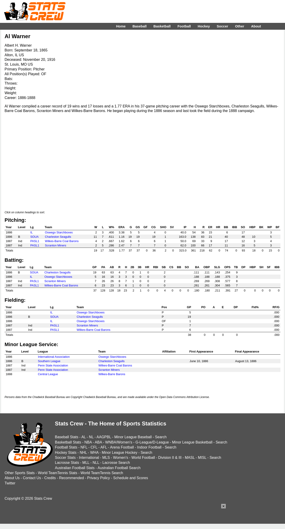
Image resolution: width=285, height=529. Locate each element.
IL (31, 232)
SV (172, 227)
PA (103, 267)
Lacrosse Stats (67, 463)
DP (243, 267)
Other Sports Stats (20, 473)
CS (171, 267)
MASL (190, 458)
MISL (202, 458)
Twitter (10, 483)
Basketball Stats (68, 442)
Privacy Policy (98, 478)
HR (218, 227)
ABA (98, 442)
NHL (83, 452)
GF (145, 227)
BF (278, 227)
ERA (121, 227)
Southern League (49, 361)
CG (153, 227)
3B (139, 267)
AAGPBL (104, 437)
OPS (227, 267)
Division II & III (170, 458)
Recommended (71, 478)
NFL (84, 447)
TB (236, 267)
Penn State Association (53, 365)
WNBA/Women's (118, 442)
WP (269, 227)
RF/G (276, 307)
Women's (120, 458)
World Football (143, 458)
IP (185, 227)
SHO (163, 227)
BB (226, 227)
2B (132, 267)
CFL (94, 447)
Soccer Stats (65, 458)
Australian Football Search (119, 468)
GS (138, 227)
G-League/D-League (152, 442)
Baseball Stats (66, 437)
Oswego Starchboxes (59, 232)
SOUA (34, 236)
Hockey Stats (65, 452)
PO (203, 307)
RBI (155, 267)
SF (269, 267)
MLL (85, 463)
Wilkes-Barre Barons (111, 374)
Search (161, 437)
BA (197, 267)
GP (94, 267)
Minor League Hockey (119, 452)
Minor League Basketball (192, 442)
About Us (12, 478)
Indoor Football (149, 447)
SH (261, 267)
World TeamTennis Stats (57, 473)
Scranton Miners (55, 245)
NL (91, 437)
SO (243, 227)
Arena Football (122, 447)
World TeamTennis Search (102, 473)
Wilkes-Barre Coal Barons (61, 241)
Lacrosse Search (116, 463)
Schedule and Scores (130, 478)
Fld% (255, 307)
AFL (103, 447)
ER (210, 227)
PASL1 (34, 241)
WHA (94, 452)
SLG (217, 267)
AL (83, 437)
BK (261, 227)
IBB (234, 227)
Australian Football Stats (74, 468)
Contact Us (32, 478)
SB (164, 267)
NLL (96, 463)
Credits (50, 478)
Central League (48, 374)
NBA (88, 442)
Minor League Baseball (133, 437)
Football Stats (66, 447)
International (89, 458)
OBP (207, 267)
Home (121, 26)
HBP (252, 227)
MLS (106, 458)
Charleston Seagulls (58, 236)
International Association (54, 356)
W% (111, 227)
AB (112, 267)
